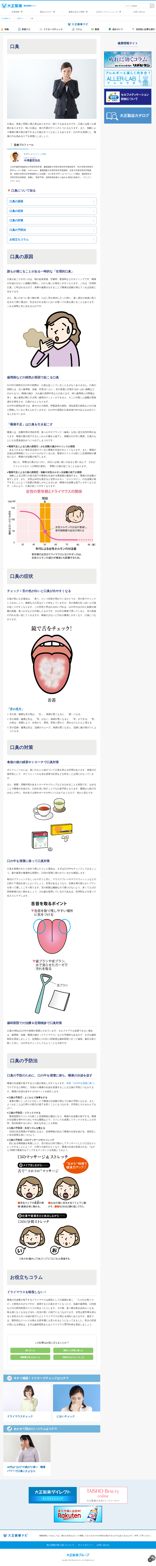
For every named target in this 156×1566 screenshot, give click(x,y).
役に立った (30, 1350)
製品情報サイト (19, 5)
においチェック (66, 1416)
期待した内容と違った (73, 1350)
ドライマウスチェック (20, 1416)
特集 (5, 29)
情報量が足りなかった (30, 1357)
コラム (77, 29)
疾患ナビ (24, 29)
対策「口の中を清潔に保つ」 (81, 1083)
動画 (95, 29)
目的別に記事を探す (143, 29)
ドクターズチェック (51, 29)
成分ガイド (116, 29)
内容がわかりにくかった (73, 1357)
